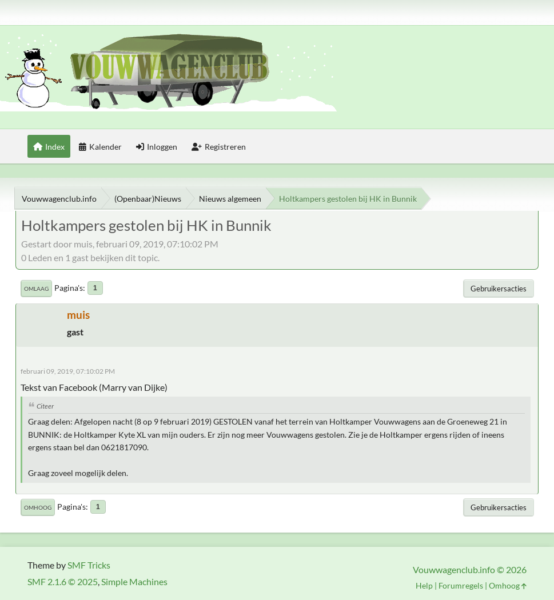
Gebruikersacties (499, 288)
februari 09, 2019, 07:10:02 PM (68, 371)
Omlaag (36, 288)
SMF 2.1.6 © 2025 (62, 581)
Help (424, 585)
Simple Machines (134, 581)
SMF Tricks (88, 564)
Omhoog (37, 507)
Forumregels (461, 585)
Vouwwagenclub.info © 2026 (470, 569)
